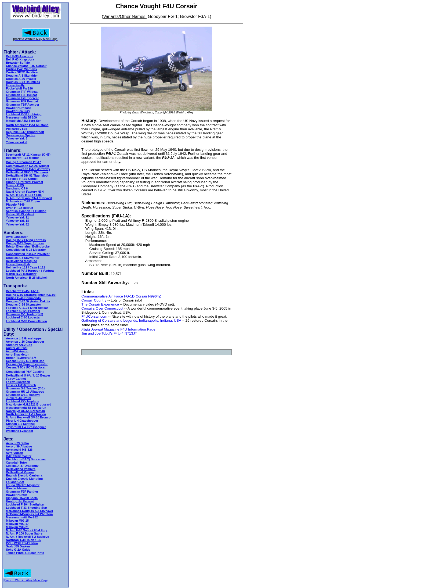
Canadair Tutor (16, 462)
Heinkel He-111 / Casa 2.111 (25, 267)
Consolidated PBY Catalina (25, 371)
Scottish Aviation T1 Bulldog (26, 211)
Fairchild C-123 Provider (23, 311)
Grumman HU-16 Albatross (25, 391)
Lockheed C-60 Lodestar (23, 317)
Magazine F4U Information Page (129, 329)
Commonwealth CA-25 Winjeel (27, 165)
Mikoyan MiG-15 (17, 520)
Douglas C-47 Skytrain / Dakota (28, 301)
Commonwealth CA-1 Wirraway (28, 169)
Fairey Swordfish (18, 264)
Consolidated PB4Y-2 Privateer (27, 254)
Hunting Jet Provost (20, 501)
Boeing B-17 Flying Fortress (26, 240)
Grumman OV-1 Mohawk (23, 394)
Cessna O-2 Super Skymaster (27, 364)
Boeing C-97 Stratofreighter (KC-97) (31, 294)
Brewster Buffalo (18, 62)
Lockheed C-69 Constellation (26, 321)
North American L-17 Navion (26, 414)
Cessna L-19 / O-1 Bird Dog (25, 361)
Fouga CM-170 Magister (22, 485)
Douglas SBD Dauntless (23, 82)
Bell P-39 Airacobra (19, 56)
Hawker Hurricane (18, 107)
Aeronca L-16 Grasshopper (25, 341)
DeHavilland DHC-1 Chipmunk (27, 172)
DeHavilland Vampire (20, 469)
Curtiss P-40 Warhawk (21, 69)
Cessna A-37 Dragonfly (22, 465)
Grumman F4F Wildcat (22, 91)
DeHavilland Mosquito (21, 261)
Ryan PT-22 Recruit (19, 207)
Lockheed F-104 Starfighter (25, 504)
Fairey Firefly (15, 85)
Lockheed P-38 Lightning (23, 114)
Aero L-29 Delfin (17, 443)
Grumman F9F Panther (22, 491)
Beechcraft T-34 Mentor (22, 157)
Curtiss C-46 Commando (23, 298)
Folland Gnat (15, 481)
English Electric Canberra (24, 475)
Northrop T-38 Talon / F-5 (23, 540)
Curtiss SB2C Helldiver (22, 72)
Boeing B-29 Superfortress (25, 243)
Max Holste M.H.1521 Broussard (28, 404)
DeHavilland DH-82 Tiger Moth (27, 175)
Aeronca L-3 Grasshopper (24, 338)
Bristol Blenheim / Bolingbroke (27, 246)
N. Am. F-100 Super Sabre (24, 533)
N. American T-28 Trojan (23, 201)
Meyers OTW (15, 185)
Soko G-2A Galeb (18, 549)
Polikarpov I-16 (16, 128)
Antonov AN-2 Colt (19, 344)
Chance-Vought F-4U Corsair (26, 65)
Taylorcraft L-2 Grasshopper (26, 427)
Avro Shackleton (17, 354)
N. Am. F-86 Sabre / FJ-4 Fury (26, 530)
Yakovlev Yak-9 (16, 142)
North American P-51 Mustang (27, 125)
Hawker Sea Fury (18, 111)
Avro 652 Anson (17, 351)
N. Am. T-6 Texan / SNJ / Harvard (29, 198)
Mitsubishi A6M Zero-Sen (23, 120)
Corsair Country (93, 300)
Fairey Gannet (16, 378)
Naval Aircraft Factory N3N (24, 191)
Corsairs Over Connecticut (102, 308)
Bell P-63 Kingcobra (20, 59)
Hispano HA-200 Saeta (22, 498)
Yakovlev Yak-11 (17, 217)
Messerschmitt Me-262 (22, 517)
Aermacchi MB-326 (19, 449)
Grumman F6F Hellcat (21, 94)
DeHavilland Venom (20, 472)
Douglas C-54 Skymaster (23, 304)
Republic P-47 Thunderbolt (25, 132)
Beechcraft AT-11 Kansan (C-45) (28, 154)
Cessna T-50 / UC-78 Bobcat (25, 367)
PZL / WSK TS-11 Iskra (22, 543)
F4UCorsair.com (94, 316)
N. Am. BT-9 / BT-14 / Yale (24, 194)
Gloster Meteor (16, 488)
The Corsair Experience (100, 304)
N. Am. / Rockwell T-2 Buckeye (27, 536)
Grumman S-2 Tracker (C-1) (25, 388)
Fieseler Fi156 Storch (21, 385)
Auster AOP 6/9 (16, 348)
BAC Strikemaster (18, 456)
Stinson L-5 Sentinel (20, 423)
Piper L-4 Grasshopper (22, 420)
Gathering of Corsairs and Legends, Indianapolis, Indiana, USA (131, 320)
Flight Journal (92, 329)
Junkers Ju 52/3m (18, 398)
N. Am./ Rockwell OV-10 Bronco (28, 417)
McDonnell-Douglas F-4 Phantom (29, 514)
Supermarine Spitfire (20, 135)
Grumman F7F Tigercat (22, 98)
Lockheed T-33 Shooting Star (26, 507)
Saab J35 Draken (18, 546)
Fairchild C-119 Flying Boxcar (27, 307)
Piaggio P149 (15, 204)
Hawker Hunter (16, 494)
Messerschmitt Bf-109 (21, 117)
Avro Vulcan (14, 452)
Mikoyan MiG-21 (17, 527)
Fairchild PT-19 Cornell (22, 178)
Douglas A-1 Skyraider (22, 75)
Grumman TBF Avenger (22, 104)
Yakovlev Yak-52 (17, 224)
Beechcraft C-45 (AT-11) (22, 291)
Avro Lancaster (16, 236)
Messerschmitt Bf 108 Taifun (26, 407)
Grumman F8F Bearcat (22, 101)
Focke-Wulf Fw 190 (19, 88)
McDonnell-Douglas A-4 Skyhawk (29, 510)
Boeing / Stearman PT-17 (23, 162)
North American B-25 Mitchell (27, 277)
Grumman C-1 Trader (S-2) (24, 314)
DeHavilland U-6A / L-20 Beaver (28, 375)
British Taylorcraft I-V (21, 357)
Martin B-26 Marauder (21, 273)
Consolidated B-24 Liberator (26, 249)
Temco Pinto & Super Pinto (25, 552)
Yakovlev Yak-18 (17, 220)
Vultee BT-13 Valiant (20, 214)
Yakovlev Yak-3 (16, 138)
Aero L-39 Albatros (19, 446)
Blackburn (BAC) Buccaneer (26, 459)
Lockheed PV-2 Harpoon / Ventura (30, 270)
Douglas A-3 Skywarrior (22, 257)
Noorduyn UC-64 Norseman (25, 411)
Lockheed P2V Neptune (22, 401)
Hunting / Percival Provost (24, 182)
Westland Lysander (19, 430)
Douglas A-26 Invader (21, 78)
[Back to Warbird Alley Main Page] (26, 580)
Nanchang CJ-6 (17, 188)
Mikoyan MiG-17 (17, 523)
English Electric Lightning (24, 478)
